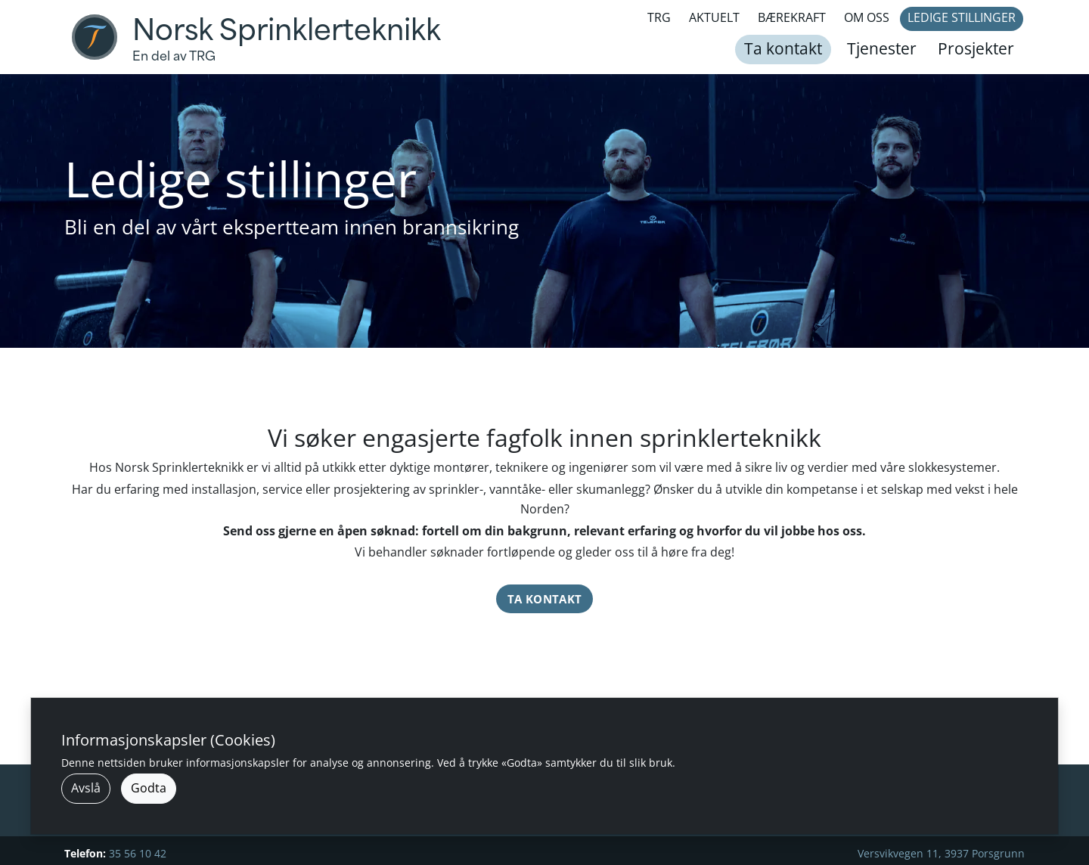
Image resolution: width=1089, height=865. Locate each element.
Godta (148, 788)
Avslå (86, 788)
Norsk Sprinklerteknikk (286, 30)
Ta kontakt (544, 598)
